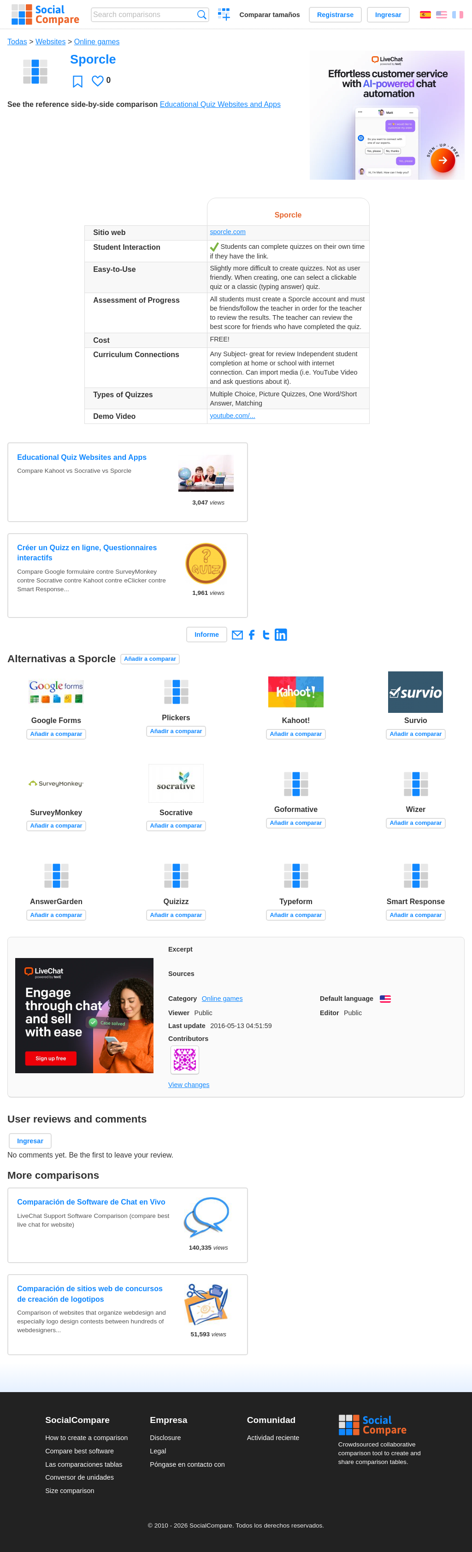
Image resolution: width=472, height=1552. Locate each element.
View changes (188, 1084)
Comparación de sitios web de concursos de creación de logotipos (90, 1294)
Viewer (178, 1013)
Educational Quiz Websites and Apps (220, 104)
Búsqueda (201, 14)
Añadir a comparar (150, 658)
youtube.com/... (232, 415)
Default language (346, 998)
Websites (50, 42)
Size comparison (69, 1490)
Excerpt (180, 949)
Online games (97, 42)
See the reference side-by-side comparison (82, 104)
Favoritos (77, 81)
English (441, 14)
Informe (207, 634)
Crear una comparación (224, 16)
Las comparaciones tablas (83, 1464)
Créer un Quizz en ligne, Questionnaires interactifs (87, 553)
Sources (181, 973)
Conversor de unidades (79, 1477)
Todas (17, 42)
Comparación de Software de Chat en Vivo (91, 1202)
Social (382, 1425)
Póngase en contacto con (187, 1464)
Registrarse (335, 14)
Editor (329, 1013)
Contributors (188, 1038)
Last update (187, 1025)
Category (182, 998)
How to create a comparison (86, 1437)
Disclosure (165, 1437)
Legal (158, 1451)
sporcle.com (228, 231)
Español (425, 14)
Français (457, 14)
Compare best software (79, 1451)
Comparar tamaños (270, 14)
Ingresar (388, 14)
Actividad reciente (273, 1437)
